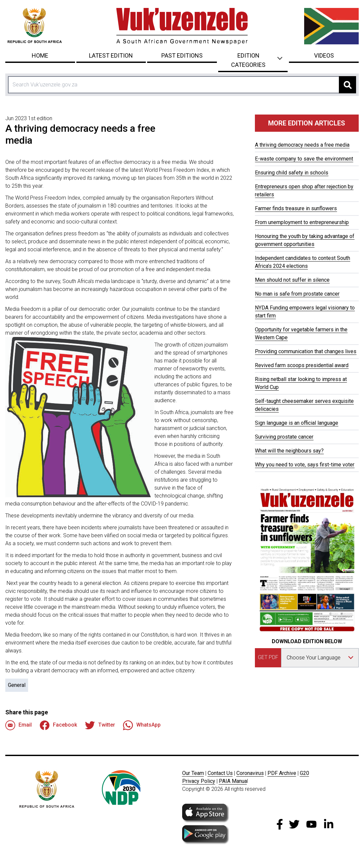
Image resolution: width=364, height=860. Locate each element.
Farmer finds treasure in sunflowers (296, 208)
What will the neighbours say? (289, 451)
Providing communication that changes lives (305, 351)
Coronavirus (250, 773)
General (16, 685)
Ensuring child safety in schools (291, 172)
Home (40, 55)
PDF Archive (281, 773)
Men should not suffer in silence (292, 280)
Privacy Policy (198, 781)
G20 (304, 773)
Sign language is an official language (296, 423)
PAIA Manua (233, 781)
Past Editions (182, 55)
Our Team (193, 773)
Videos (324, 55)
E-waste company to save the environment (304, 159)
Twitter (100, 725)
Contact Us (220, 773)
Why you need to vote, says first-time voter (304, 464)
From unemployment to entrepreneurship (302, 222)
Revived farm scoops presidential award (301, 365)
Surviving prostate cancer (284, 437)
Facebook (58, 725)
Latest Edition (111, 55)
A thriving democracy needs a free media (302, 145)
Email (18, 725)
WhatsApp (142, 725)
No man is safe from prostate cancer (297, 294)
